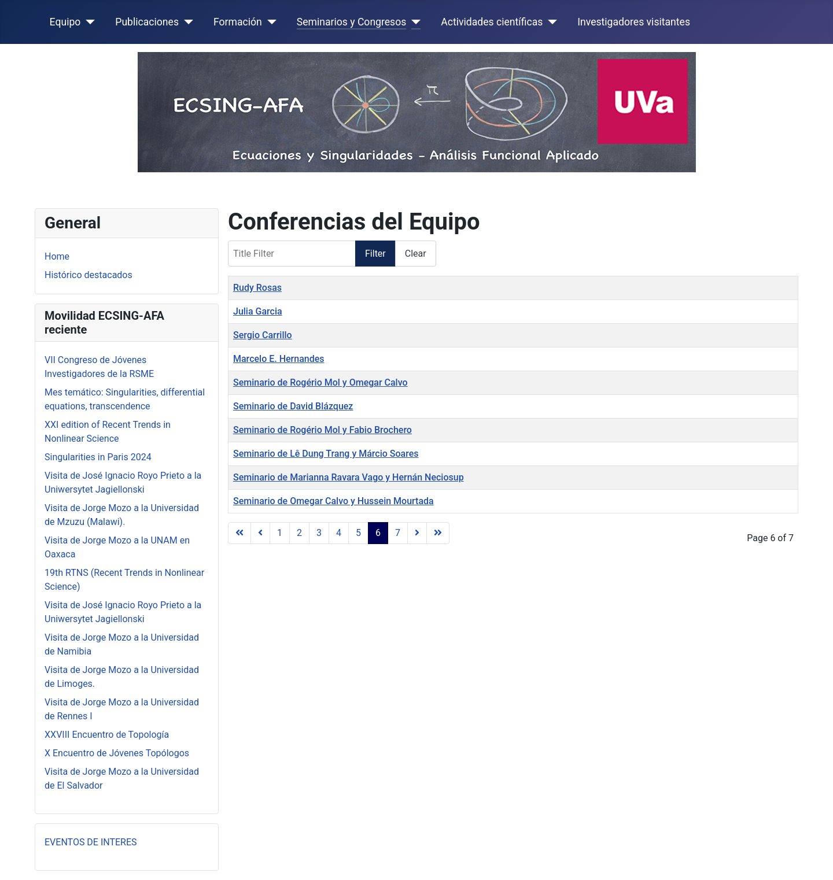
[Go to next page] (417, 533)
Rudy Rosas (257, 287)
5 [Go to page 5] (358, 532)
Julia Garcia (257, 311)
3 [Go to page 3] (319, 532)
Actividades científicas (492, 22)
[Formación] (269, 21)
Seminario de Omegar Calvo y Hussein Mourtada (333, 501)
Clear (415, 253)
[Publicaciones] (186, 21)
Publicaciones (147, 22)
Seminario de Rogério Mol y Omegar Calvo (320, 382)
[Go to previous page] (260, 533)
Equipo (65, 22)
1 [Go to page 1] (279, 532)
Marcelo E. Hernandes (278, 358)
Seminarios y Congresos (352, 22)
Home (57, 256)
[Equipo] (87, 21)
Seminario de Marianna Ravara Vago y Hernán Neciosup (348, 477)
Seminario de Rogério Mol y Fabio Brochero (322, 429)
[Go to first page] (239, 533)
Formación (237, 22)
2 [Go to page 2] (299, 532)
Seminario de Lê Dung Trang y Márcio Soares (326, 453)
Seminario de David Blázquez (293, 406)
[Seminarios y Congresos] (413, 21)
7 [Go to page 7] (397, 532)
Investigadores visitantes (633, 22)
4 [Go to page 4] (338, 532)
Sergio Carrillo (262, 335)
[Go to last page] (437, 533)
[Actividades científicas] (550, 21)
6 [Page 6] (378, 532)
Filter (375, 253)
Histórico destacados (88, 274)
